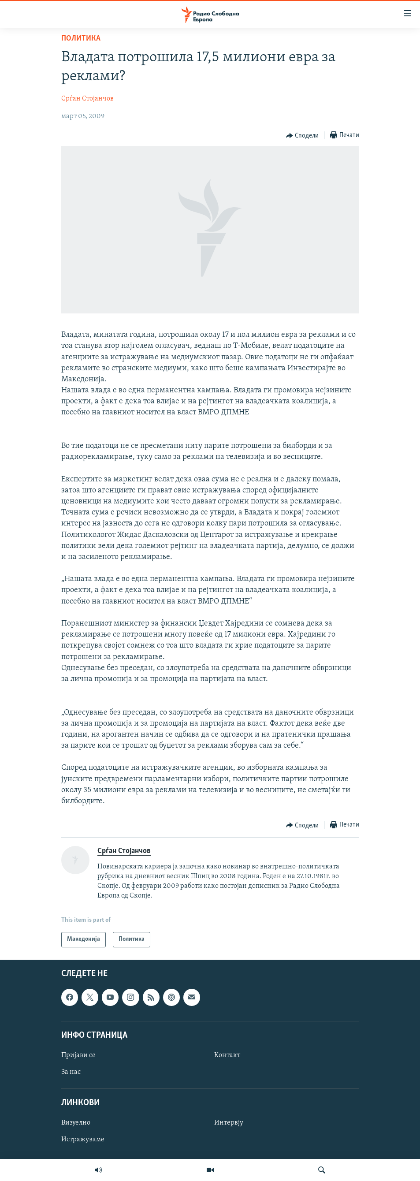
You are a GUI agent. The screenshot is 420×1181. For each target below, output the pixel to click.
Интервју (228, 1122)
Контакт (227, 1055)
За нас (71, 1072)
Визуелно (75, 1122)
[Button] (302, 136)
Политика (80, 38)
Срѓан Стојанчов (87, 98)
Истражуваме (82, 1139)
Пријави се (78, 1055)
